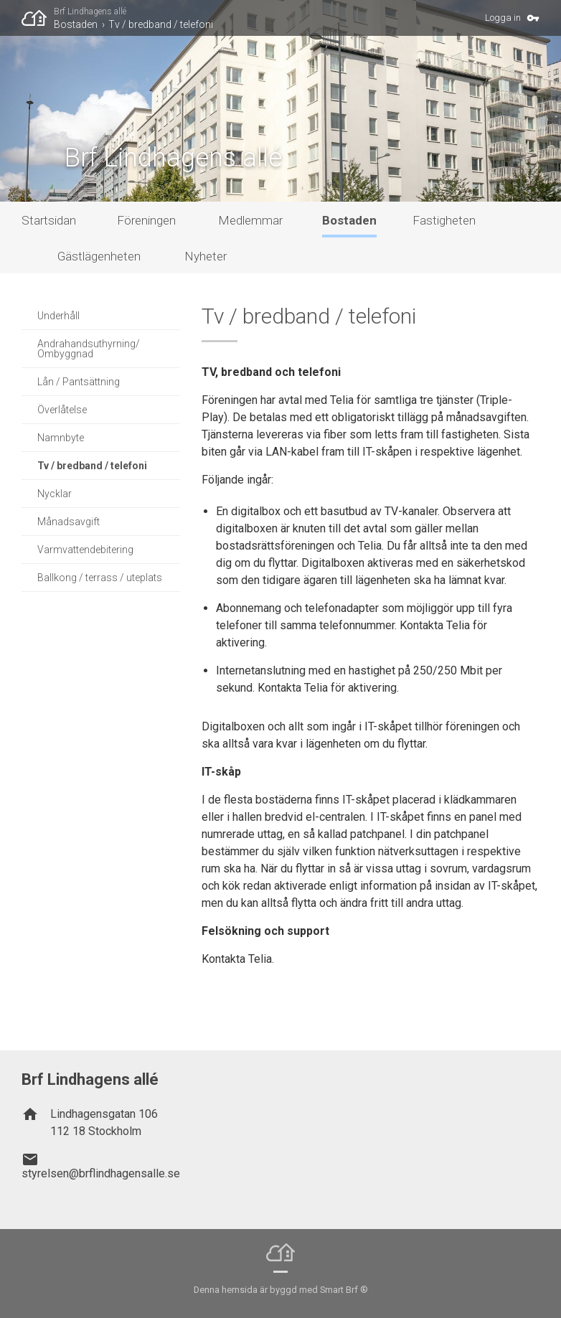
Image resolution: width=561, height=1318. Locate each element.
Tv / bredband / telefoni (160, 24)
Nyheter (205, 256)
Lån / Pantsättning (78, 381)
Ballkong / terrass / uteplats (99, 577)
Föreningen (146, 220)
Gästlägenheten (99, 256)
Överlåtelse (62, 409)
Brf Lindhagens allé (90, 11)
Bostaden (76, 24)
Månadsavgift (68, 521)
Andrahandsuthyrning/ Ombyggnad (88, 348)
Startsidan (49, 220)
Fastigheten (444, 220)
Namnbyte (60, 437)
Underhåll (58, 315)
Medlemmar (250, 220)
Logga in (503, 17)
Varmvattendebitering (85, 549)
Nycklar (54, 493)
